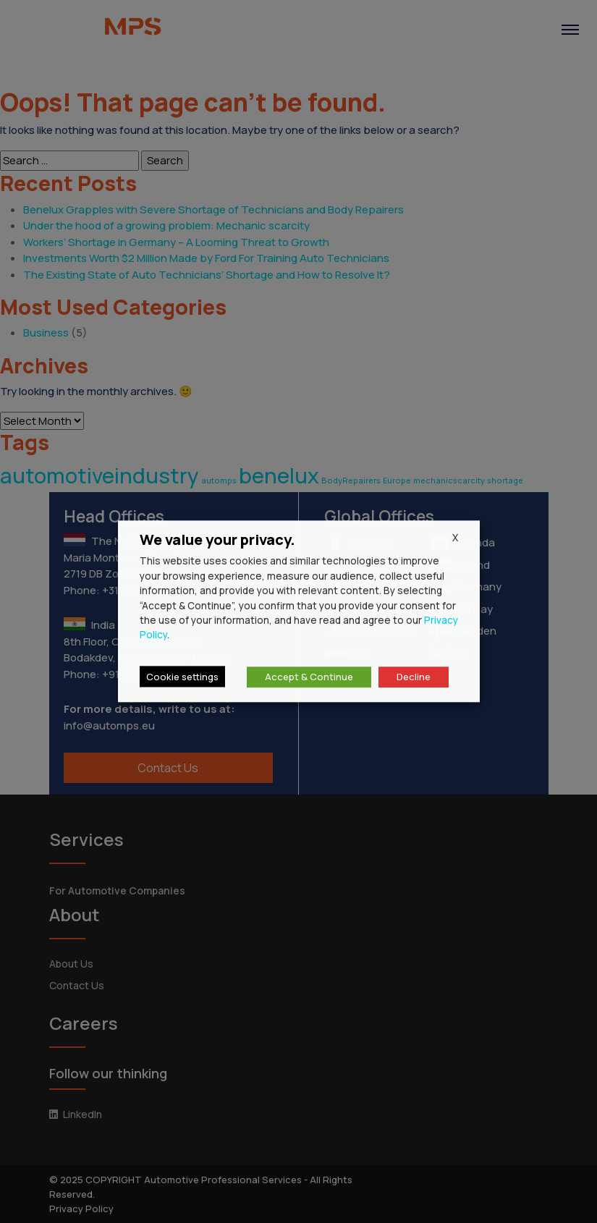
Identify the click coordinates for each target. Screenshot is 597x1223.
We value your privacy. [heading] (217, 540)
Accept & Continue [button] (309, 677)
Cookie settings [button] (182, 677)
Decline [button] (414, 677)
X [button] (455, 537)
